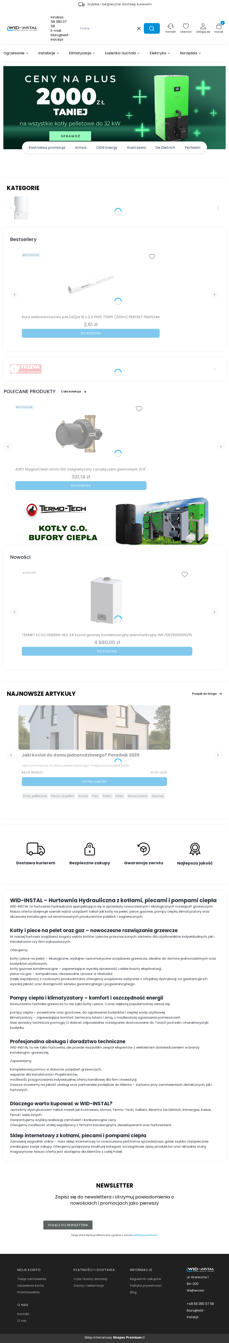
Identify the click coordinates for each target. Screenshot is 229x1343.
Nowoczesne (137, 796)
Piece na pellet (62, 796)
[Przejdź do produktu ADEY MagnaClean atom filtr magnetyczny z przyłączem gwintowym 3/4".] (81, 434)
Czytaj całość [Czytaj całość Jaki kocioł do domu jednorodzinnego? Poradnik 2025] (94, 781)
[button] (152, 28)
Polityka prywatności (146, 1285)
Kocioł (83, 796)
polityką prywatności (145, 1235)
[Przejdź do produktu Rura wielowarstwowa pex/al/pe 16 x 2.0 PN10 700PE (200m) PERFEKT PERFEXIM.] (90, 282)
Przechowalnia (28, 1292)
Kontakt (23, 1314)
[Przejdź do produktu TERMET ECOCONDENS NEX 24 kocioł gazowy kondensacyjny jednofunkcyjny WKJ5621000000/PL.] (107, 600)
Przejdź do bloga (207, 694)
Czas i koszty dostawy (90, 1279)
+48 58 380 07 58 (200, 1304)
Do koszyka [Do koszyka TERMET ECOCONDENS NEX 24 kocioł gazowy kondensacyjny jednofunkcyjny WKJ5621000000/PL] (107, 651)
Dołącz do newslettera (68, 1225)
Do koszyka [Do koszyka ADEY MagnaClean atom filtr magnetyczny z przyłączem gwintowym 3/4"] (81, 485)
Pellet (107, 796)
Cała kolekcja (74, 391)
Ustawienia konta (30, 1285)
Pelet (119, 796)
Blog (133, 1292)
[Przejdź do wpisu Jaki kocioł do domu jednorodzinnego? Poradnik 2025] (94, 727)
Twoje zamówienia (31, 1279)
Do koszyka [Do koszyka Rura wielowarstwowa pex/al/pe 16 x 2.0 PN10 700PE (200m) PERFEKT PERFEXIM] (90, 333)
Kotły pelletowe (35, 796)
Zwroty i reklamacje (89, 1285)
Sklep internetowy (113, 1337)
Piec (95, 796)
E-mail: (60, 35)
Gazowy (158, 796)
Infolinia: (59, 21)
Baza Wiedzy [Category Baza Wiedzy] (32, 772)
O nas (21, 1320)
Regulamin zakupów (145, 1279)
